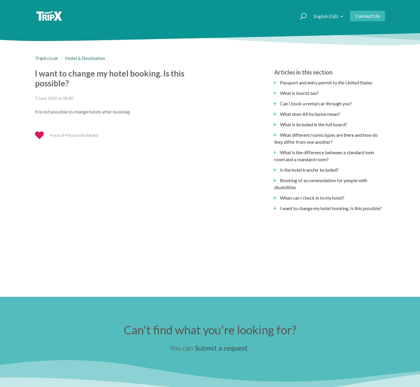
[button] (301, 16)
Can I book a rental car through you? (316, 103)
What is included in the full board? (313, 124)
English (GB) (326, 16)
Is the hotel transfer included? (309, 170)
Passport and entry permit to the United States (326, 82)
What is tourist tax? (299, 93)
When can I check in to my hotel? (312, 197)
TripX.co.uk (46, 58)
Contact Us (367, 16)
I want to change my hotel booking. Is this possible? (331, 208)
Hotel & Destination (85, 58)
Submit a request (221, 348)
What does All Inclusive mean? (310, 114)
